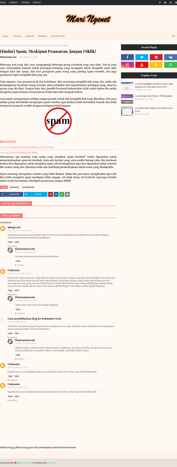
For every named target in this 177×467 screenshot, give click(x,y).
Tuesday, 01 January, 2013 (26, 252)
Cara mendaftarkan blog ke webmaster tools (34, 318)
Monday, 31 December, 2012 (19, 273)
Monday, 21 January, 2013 (25, 343)
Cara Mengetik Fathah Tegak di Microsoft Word (154, 109)
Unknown (14, 270)
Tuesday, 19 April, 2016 (17, 367)
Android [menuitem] (29, 36)
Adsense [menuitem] (16, 36)
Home (3, 2)
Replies (13, 246)
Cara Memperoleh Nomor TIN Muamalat (153, 96)
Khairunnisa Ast (8, 57)
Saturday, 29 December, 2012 (20, 230)
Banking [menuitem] (42, 36)
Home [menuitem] (5, 36)
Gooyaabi (51, 463)
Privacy (37, 2)
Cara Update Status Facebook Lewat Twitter (30, 147)
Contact (13, 2)
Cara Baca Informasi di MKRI (21, 152)
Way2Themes (25, 463)
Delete (17, 242)
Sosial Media (13, 45)
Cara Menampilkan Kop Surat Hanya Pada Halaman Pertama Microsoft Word (154, 85)
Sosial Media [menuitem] (58, 36)
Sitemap (25, 2)
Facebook (14, 187)
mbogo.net (14, 227)
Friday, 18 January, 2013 (17, 322)
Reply (10, 242)
